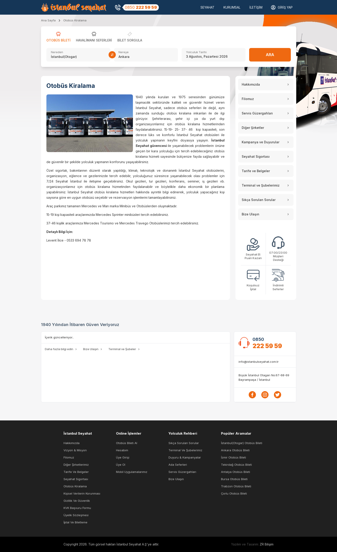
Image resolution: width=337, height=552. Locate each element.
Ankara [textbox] (124, 57)
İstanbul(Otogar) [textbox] (64, 57)
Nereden (57, 52)
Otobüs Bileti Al (126, 443)
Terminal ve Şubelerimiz (185, 450)
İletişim (255, 7)
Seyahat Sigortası (76, 479)
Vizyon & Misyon (75, 450)
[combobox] (78, 57)
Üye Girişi (122, 457)
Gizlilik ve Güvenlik (77, 500)
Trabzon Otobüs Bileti (236, 486)
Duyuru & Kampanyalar (184, 457)
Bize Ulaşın (176, 479)
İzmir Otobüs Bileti (233, 457)
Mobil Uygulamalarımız (131, 472)
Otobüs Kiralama (75, 486)
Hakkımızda (72, 443)
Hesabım (122, 450)
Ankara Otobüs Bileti (235, 450)
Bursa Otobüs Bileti (234, 479)
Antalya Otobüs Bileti (235, 472)
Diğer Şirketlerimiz (76, 464)
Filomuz (69, 457)
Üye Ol (120, 464)
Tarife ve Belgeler (76, 472)
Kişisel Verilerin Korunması (82, 493)
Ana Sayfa (48, 20)
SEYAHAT (207, 7)
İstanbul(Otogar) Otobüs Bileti (241, 443)
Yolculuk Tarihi (196, 52)
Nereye (123, 52)
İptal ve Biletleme (75, 522)
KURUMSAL (231, 7)
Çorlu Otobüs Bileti (234, 493)
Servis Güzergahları (182, 472)
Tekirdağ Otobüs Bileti (236, 464)
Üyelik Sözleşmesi (76, 515)
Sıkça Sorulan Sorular (183, 443)
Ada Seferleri (177, 464)
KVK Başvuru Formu (77, 508)
